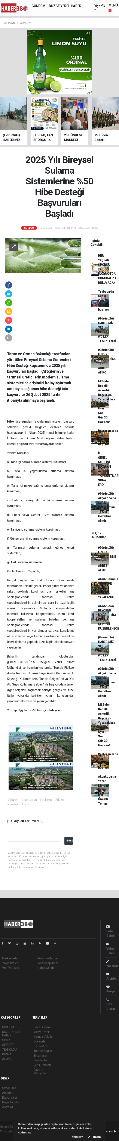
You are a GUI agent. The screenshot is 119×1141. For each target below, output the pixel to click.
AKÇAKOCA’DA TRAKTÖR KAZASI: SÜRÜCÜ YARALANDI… (108, 588)
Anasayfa (10, 23)
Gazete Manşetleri (41, 1071)
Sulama (48, 608)
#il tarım (12, 799)
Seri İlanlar (41, 1060)
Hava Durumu (43, 1027)
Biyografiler (9, 1097)
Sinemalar (40, 1055)
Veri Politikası (10, 968)
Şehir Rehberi (42, 1065)
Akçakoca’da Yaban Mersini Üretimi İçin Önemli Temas (107, 790)
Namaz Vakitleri (44, 1036)
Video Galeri (110, 949)
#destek (12, 804)
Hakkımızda (10, 958)
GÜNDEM (38, 6)
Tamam (94, 1136)
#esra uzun (29, 799)
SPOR (6, 1040)
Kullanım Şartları (48, 958)
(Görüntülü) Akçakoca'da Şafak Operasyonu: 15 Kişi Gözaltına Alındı (107, 507)
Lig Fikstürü (41, 1046)
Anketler (7, 1093)
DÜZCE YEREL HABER (65, 6)
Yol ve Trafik (42, 1032)
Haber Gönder (46, 968)
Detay (77, 1136)
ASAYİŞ (7, 1059)
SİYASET (8, 1045)
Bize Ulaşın (110, 1004)
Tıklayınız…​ (55, 710)
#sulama (46, 799)
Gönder (69, 840)
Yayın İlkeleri (10, 963)
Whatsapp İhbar (47, 963)
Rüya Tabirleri (11, 1102)
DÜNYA (7, 1054)
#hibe (25, 804)
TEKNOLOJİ (9, 1049)
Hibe (11, 421)
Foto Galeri (110, 931)
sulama (36, 462)
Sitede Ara (9, 1088)
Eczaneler (40, 1041)
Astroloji (7, 1107)
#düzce (60, 799)
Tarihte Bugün (43, 1051)
